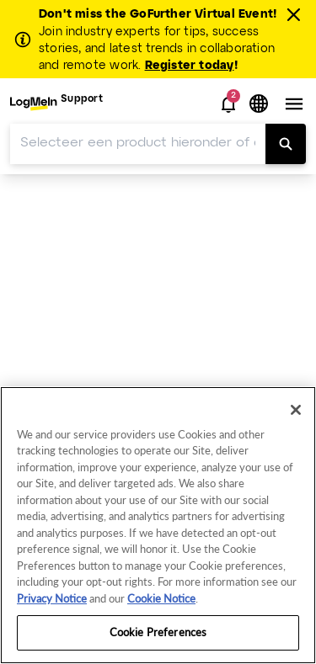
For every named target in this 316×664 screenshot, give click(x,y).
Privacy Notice (52, 598)
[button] (228, 104)
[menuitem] (56, 104)
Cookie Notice (161, 598)
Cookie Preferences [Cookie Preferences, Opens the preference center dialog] (158, 632)
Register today (189, 66)
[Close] (295, 409)
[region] (158, 525)
